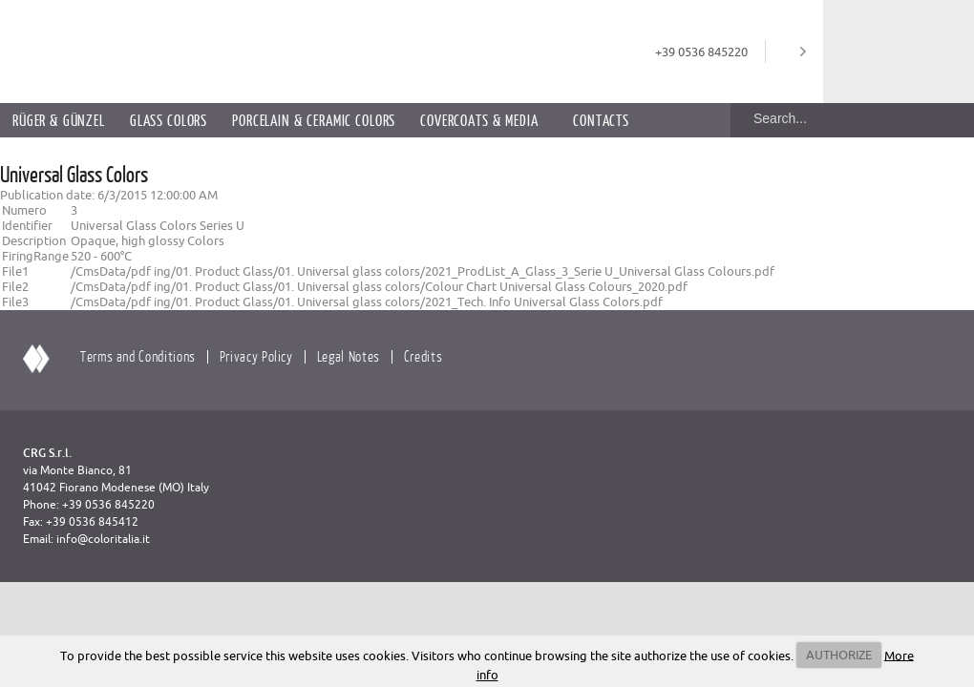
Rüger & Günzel (58, 120)
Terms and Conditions (138, 355)
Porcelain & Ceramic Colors (313, 120)
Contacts (601, 120)
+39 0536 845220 (701, 51)
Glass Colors (168, 120)
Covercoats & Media (479, 120)
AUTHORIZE (839, 654)
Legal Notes (348, 355)
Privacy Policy (256, 355)
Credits (423, 355)
